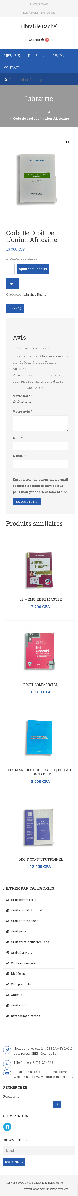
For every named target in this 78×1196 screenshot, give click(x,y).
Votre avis (22, 411)
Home (30, 112)
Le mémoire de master (40, 599)
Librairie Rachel (35, 294)
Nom (18, 438)
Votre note (23, 396)
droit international (25, 921)
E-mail (20, 456)
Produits (45, 112)
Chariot (36, 40)
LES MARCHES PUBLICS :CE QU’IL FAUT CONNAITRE (40, 772)
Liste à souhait (31, 12)
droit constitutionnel (26, 910)
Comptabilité (21, 984)
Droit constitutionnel (41, 859)
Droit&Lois (36, 55)
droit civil (18, 1005)
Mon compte (48, 12)
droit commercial (24, 900)
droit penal (19, 931)
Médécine (18, 974)
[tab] (15, 308)
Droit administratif (25, 1016)
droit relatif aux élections (30, 942)
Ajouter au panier (33, 269)
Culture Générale (23, 963)
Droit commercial (40, 684)
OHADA (58, 55)
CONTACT (11, 67)
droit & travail (21, 952)
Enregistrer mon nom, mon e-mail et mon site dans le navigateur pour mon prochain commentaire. (40, 485)
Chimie (16, 995)
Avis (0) (15, 308)
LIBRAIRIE (12, 55)
